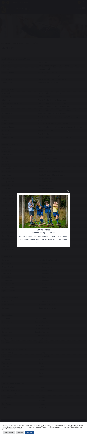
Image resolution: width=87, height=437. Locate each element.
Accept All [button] (30, 432)
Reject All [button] (20, 432)
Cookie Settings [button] (8, 432)
